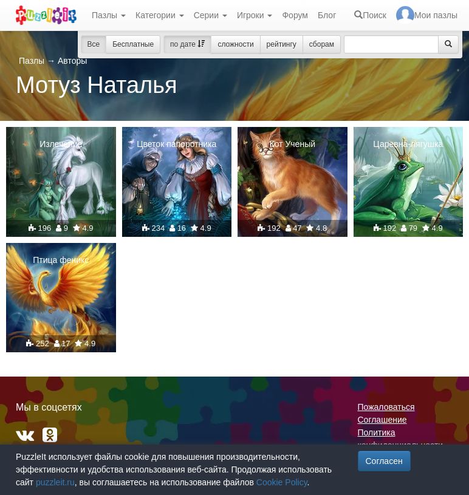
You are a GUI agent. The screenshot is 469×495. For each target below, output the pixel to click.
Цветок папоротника (176, 144)
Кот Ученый (292, 144)
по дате (187, 44)
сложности (235, 44)
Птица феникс (61, 260)
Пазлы (109, 15)
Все (93, 44)
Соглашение (382, 420)
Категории (159, 15)
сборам (321, 44)
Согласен (384, 461)
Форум (295, 15)
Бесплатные (133, 44)
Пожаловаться (386, 407)
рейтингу (281, 44)
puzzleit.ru (55, 482)
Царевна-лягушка (408, 144)
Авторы (72, 61)
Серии (210, 15)
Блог (327, 15)
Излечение (60, 144)
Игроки (255, 15)
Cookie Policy (281, 482)
